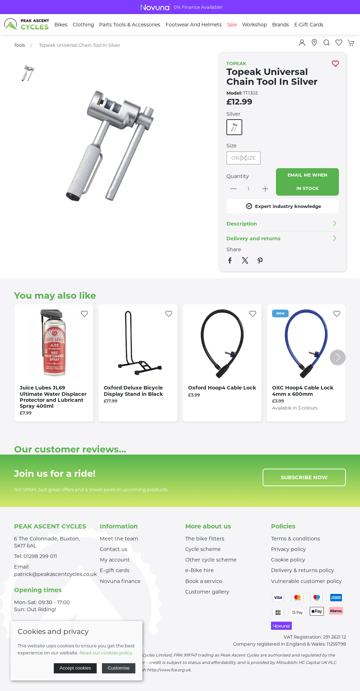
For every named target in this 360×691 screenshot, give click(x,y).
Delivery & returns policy (302, 570)
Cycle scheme (203, 549)
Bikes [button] (61, 24)
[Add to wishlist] (84, 313)
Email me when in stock (307, 181)
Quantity (237, 176)
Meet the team (119, 538)
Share (233, 249)
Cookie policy (288, 560)
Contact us (113, 549)
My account (115, 560)
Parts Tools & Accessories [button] (129, 24)
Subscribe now (304, 477)
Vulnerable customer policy (306, 581)
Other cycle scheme (211, 560)
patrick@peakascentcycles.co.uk (55, 574)
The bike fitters (204, 538)
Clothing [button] (83, 24)
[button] (326, 42)
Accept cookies (75, 668)
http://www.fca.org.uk (169, 669)
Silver (233, 114)
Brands (280, 24)
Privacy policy (288, 549)
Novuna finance (120, 581)
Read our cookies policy (105, 652)
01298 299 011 (40, 556)
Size (231, 145)
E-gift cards (114, 570)
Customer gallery (207, 592)
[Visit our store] (314, 42)
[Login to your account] (302, 42)
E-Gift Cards (308, 24)
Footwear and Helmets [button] (194, 24)
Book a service (203, 581)
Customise (119, 668)
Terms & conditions (295, 538)
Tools (19, 45)
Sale (232, 24)
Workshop (254, 24)
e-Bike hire (199, 570)
